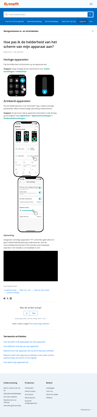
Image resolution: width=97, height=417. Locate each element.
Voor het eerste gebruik (14, 21)
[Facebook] (4, 298)
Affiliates (49, 398)
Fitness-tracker (30, 391)
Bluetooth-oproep (69, 21)
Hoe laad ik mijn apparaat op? (16, 362)
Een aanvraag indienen (39, 323)
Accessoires (29, 394)
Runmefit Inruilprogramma (31, 402)
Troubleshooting (10, 290)
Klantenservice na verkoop (10, 401)
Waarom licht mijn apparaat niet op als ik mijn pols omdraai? (29, 351)
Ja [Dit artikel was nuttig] (27, 313)
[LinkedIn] (11, 298)
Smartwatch (29, 388)
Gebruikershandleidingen (12, 393)
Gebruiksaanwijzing (34, 21)
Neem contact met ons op (12, 389)
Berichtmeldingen (51, 21)
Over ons (49, 391)
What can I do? (25, 290)
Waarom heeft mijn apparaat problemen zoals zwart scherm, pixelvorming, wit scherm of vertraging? (29, 356)
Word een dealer (52, 394)
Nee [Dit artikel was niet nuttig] (34, 313)
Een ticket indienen (10, 397)
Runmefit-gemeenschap (12, 405)
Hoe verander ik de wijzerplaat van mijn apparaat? (24, 342)
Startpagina (50, 388)
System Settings (13, 292)
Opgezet (82, 21)
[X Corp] (7, 298)
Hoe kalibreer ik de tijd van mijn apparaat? (21, 346)
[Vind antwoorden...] (48, 14)
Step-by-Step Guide (41, 290)
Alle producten (30, 398)
